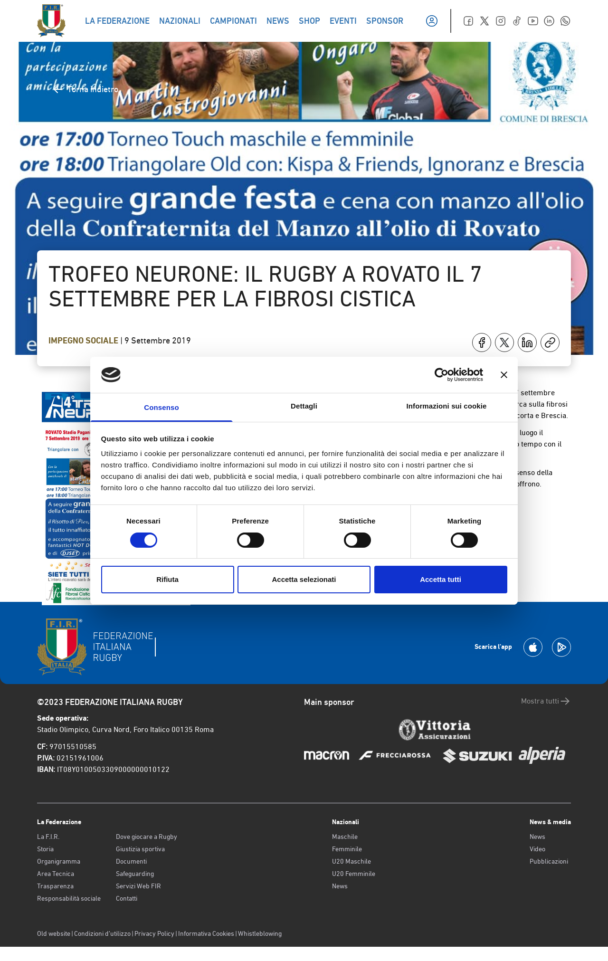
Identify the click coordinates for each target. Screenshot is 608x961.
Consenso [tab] (161, 407)
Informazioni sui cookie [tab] (447, 406)
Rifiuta (167, 579)
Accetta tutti (440, 579)
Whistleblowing (260, 933)
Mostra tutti (546, 701)
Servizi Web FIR (138, 886)
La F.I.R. (48, 836)
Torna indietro (85, 89)
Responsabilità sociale (69, 898)
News (340, 886)
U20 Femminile (353, 873)
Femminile (347, 849)
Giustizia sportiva (140, 849)
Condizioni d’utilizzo (102, 933)
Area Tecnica (55, 873)
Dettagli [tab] (304, 406)
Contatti (126, 898)
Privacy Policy (154, 933)
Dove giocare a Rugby (146, 836)
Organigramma (58, 861)
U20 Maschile (351, 861)
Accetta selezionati (304, 579)
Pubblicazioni (549, 861)
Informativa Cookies (206, 933)
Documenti (131, 861)
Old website (53, 933)
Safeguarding (135, 873)
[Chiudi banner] (504, 374)
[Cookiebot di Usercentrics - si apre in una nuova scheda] (441, 375)
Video (537, 849)
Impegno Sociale (84, 340)
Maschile (345, 836)
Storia (45, 849)
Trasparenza (55, 886)
